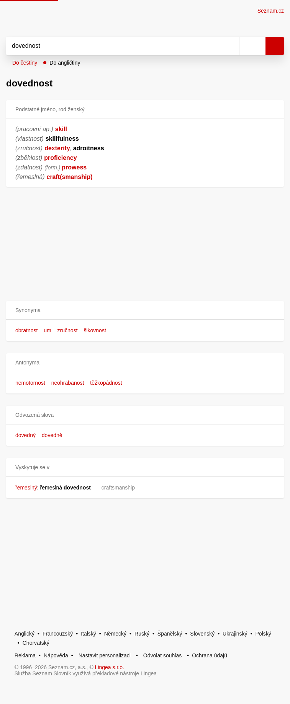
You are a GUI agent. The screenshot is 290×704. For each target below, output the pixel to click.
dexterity (57, 148)
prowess (74, 167)
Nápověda (56, 655)
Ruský (141, 634)
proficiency (60, 157)
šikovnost (95, 330)
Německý (115, 634)
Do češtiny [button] (24, 63)
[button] (145, 310)
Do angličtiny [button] (64, 63)
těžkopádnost (106, 383)
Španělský (169, 634)
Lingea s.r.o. (109, 667)
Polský (263, 634)
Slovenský (202, 634)
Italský (88, 634)
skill (61, 129)
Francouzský (58, 634)
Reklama (25, 655)
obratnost (26, 330)
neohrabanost (67, 383)
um (47, 330)
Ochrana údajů (209, 655)
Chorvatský (36, 643)
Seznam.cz (270, 11)
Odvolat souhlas (162, 655)
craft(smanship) (69, 177)
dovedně (52, 435)
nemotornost (30, 383)
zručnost (67, 330)
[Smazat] (230, 46)
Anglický (24, 634)
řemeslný (26, 488)
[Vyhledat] (114, 46)
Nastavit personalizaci (105, 655)
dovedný (25, 435)
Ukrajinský (235, 634)
